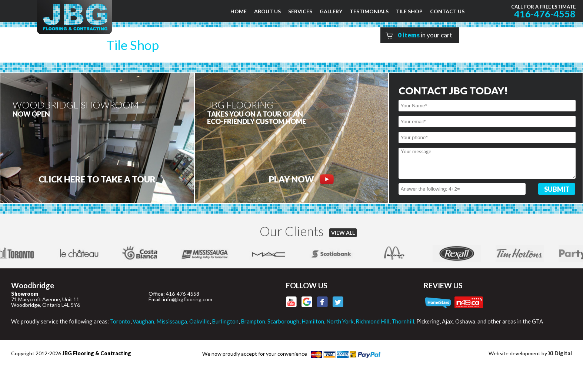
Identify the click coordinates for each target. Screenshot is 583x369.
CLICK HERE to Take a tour (97, 179)
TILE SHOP (409, 11)
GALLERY (331, 11)
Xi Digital (560, 353)
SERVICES (300, 11)
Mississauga (171, 321)
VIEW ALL (343, 232)
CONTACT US (447, 11)
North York (339, 321)
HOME (238, 11)
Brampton (253, 321)
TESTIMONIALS (369, 11)
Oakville (199, 321)
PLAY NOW (301, 179)
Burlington (225, 321)
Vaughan (143, 321)
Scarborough (283, 321)
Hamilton (313, 321)
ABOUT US (267, 11)
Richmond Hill (372, 321)
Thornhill (403, 321)
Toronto (120, 321)
